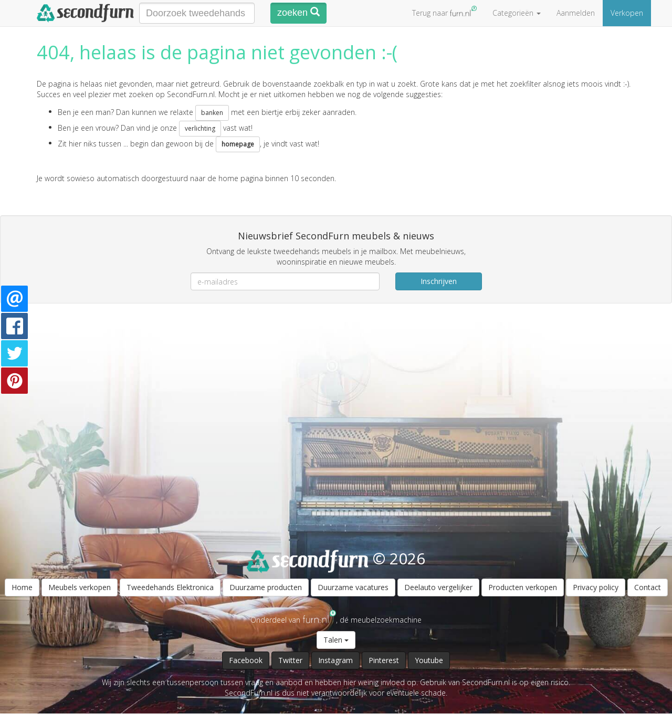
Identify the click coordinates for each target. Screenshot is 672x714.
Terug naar (444, 12)
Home (22, 587)
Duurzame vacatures (353, 587)
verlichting (200, 128)
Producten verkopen (522, 587)
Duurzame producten (265, 587)
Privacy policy (595, 587)
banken (212, 112)
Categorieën (516, 13)
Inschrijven (439, 281)
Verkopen (627, 13)
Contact (647, 587)
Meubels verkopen (79, 587)
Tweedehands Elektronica (170, 587)
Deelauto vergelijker (438, 587)
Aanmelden (575, 13)
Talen (336, 640)
